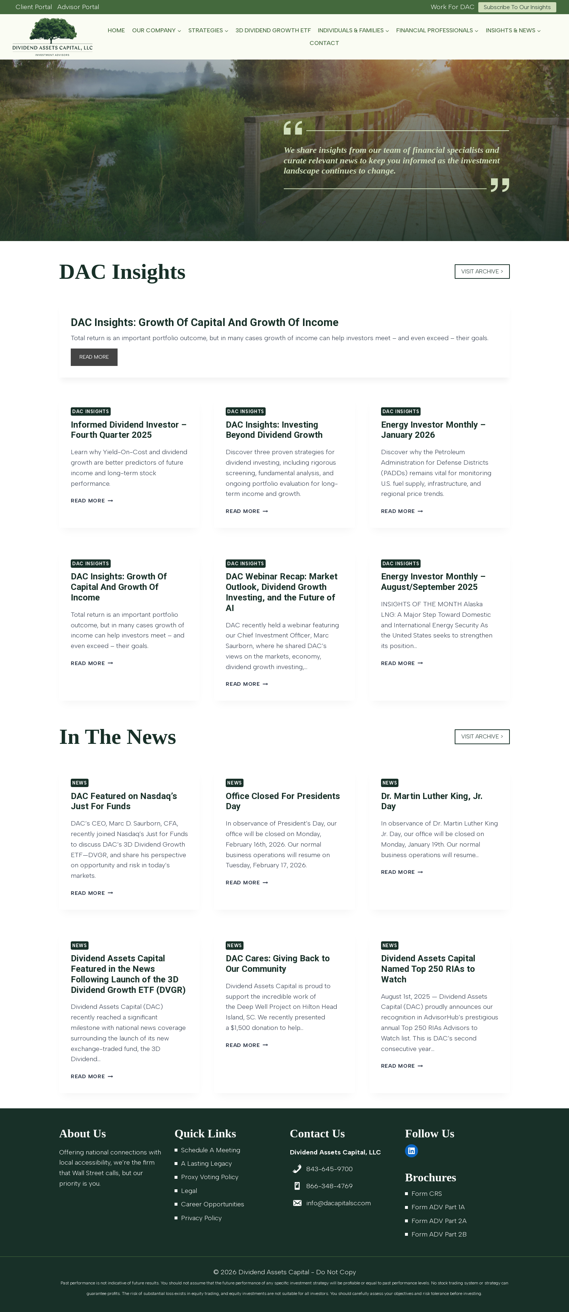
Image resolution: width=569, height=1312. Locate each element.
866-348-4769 (329, 1186)
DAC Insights (90, 413)
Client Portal (34, 7)
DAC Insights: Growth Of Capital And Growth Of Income (214, 323)
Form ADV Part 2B (439, 1234)
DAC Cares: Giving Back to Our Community (278, 965)
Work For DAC (453, 7)
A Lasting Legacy (206, 1164)
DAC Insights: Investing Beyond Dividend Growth (274, 431)
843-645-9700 (329, 1169)
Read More (92, 502)
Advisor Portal (78, 7)
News (79, 784)
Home (116, 30)
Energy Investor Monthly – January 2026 (433, 431)
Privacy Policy (201, 1218)
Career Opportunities (212, 1204)
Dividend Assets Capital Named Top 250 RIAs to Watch (428, 970)
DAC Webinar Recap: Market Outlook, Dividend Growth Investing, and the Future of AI (281, 593)
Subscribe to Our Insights (517, 7)
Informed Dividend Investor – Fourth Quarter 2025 (129, 431)
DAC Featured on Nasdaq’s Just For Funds (124, 802)
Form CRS (427, 1194)
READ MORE (96, 360)
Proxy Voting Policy (209, 1177)
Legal (189, 1191)
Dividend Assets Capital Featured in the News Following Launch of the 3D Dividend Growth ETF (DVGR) (128, 975)
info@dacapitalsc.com (338, 1203)
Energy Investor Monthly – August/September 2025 (433, 583)
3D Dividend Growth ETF (273, 30)
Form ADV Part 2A (439, 1221)
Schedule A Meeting (210, 1150)
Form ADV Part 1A (438, 1207)
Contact (324, 43)
